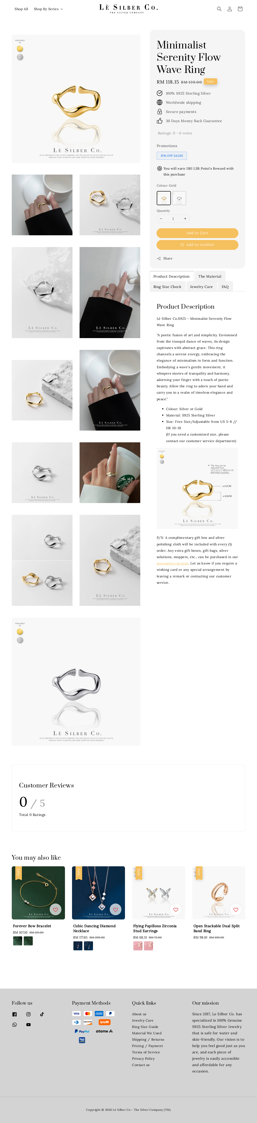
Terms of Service (146, 1052)
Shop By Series (46, 9)
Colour (167, 186)
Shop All (21, 9)
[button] (219, 9)
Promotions (167, 146)
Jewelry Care (201, 286)
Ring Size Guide (145, 1027)
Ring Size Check (167, 286)
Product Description (171, 276)
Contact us (141, 1065)
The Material (209, 276)
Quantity (163, 211)
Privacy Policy (143, 1058)
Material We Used (147, 1033)
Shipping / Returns (148, 1039)
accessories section (173, 563)
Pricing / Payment (147, 1046)
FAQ (225, 286)
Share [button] (165, 258)
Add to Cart (197, 233)
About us (139, 1014)
